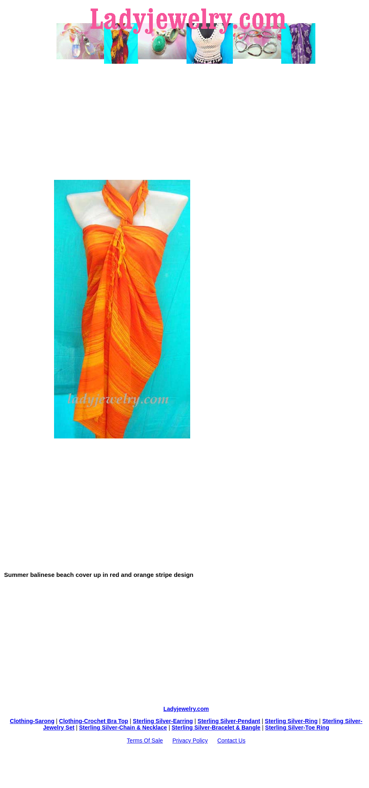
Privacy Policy (190, 740)
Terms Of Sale (145, 740)
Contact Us (231, 740)
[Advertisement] (186, 122)
